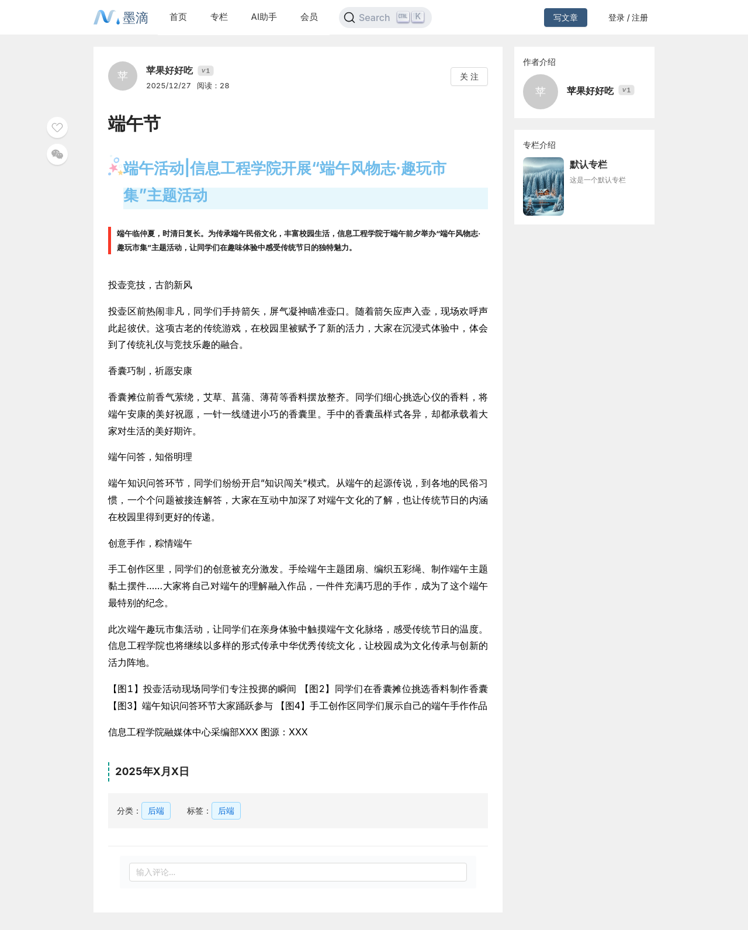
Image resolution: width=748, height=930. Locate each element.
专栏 (219, 16)
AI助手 (264, 16)
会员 (309, 16)
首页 (178, 16)
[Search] (385, 17)
